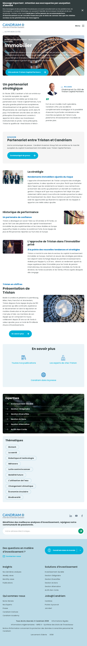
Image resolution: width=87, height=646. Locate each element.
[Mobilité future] (15, 475)
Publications (8, 583)
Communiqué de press (20, 155)
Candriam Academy (11, 615)
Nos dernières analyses (12, 572)
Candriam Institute (10, 612)
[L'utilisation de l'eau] (18, 480)
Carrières (48, 601)
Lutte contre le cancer (19, 469)
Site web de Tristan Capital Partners (24, 72)
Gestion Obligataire (53, 575)
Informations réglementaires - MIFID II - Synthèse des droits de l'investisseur (42, 624)
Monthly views (8, 579)
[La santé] (12, 452)
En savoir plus (18, 334)
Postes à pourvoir (52, 604)
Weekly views (8, 575)
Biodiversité (14, 497)
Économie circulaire (18, 492)
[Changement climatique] (20, 486)
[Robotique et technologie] (21, 458)
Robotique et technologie (21, 458)
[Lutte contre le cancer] (19, 469)
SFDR (51, 634)
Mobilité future (15, 475)
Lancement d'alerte (39, 634)
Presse (5, 608)
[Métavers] (13, 464)
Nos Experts (7, 604)
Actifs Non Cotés (12, 32)
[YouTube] (76, 516)
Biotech (12, 447)
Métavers (13, 464)
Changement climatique (20, 486)
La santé (12, 453)
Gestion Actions (51, 583)
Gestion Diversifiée (52, 579)
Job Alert (48, 608)
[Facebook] (82, 516)
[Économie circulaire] (18, 491)
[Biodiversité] (14, 497)
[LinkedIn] (70, 516)
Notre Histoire (8, 601)
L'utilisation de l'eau (18, 480)
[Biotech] (12, 447)
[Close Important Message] (82, 10)
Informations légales (60, 621)
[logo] (13, 25)
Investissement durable (54, 572)
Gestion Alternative (53, 586)
